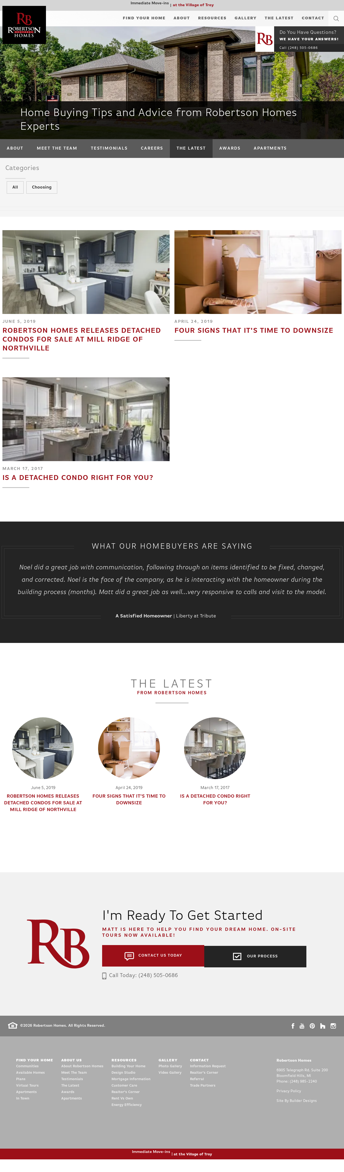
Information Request (208, 1079)
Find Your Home (144, 18)
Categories (26, 169)
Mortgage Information (131, 1092)
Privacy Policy (289, 1104)
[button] (336, 25)
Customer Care (124, 1098)
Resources (212, 18)
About (182, 18)
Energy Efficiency (127, 1117)
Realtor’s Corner (126, 1104)
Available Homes (30, 1085)
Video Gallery (170, 1085)
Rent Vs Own (122, 1111)
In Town (22, 1111)
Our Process (262, 968)
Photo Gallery (170, 1079)
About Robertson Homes (82, 1079)
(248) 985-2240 (303, 1094)
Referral (197, 1092)
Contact (313, 18)
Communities (27, 1079)
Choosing (42, 196)
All (15, 196)
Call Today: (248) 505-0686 (143, 987)
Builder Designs (303, 1114)
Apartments (270, 148)
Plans (21, 1092)
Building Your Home (128, 1079)
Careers (152, 148)
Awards (230, 148)
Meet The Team (57, 148)
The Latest (279, 18)
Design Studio (123, 1085)
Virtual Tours (27, 1098)
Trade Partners (203, 1098)
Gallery (246, 18)
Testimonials (109, 148)
